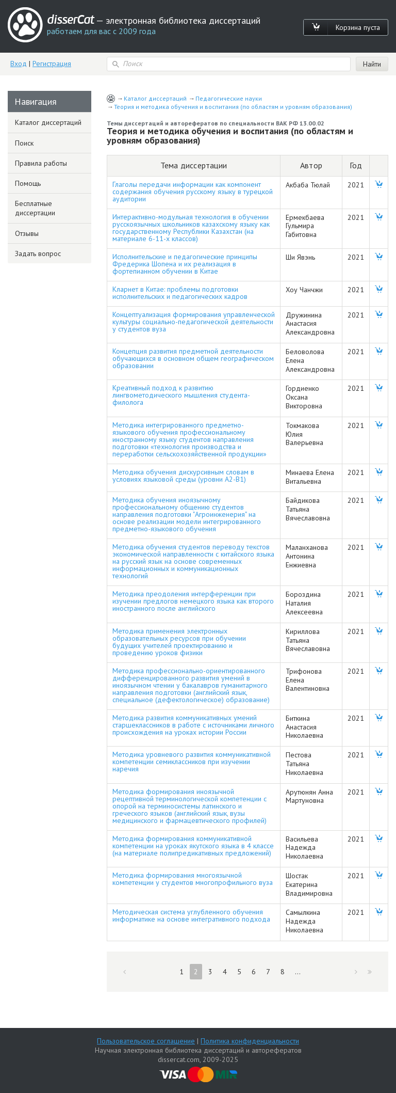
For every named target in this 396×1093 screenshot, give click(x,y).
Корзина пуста (358, 27)
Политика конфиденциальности (250, 1041)
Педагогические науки (228, 98)
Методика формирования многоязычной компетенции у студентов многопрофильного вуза (192, 878)
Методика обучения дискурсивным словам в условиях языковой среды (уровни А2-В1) (183, 475)
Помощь (28, 183)
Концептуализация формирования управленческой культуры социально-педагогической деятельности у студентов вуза (193, 322)
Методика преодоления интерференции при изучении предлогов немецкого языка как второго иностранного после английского (193, 601)
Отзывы (27, 233)
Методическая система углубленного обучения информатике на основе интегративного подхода (191, 915)
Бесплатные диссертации (35, 208)
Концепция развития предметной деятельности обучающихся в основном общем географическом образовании (193, 358)
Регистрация (51, 63)
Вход (18, 63)
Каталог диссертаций (155, 98)
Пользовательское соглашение (146, 1041)
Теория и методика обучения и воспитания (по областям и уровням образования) (233, 106)
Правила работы (41, 163)
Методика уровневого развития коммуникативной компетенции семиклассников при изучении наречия (191, 761)
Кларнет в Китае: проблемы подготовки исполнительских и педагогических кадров (180, 292)
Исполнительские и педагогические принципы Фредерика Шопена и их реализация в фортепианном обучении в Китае (184, 264)
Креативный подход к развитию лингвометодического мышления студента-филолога (181, 395)
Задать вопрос (38, 253)
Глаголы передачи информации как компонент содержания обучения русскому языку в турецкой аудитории (192, 191)
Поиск (24, 143)
